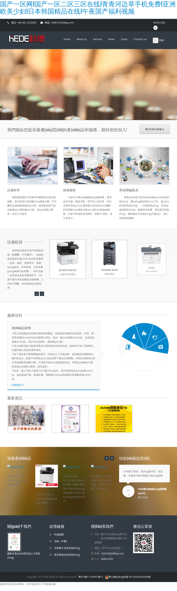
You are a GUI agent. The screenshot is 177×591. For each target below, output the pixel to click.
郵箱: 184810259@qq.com (57, 22)
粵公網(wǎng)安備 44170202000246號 (128, 575)
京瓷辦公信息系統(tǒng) (67, 547)
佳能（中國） (61, 540)
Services (97, 39)
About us (82, 39)
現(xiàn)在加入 (154, 129)
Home (67, 39)
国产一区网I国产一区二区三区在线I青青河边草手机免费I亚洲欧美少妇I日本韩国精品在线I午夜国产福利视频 (57, 588)
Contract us (140, 39)
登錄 (160, 40)
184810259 (107, 558)
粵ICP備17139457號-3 (90, 575)
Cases (124, 39)
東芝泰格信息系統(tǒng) (67, 553)
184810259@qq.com (112, 552)
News (111, 39)
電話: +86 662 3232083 (21, 22)
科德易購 (59, 533)
